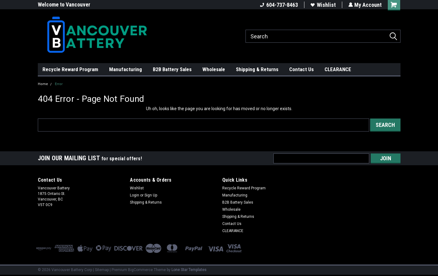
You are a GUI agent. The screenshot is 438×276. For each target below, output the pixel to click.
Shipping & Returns (257, 69)
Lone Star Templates (188, 270)
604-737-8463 (279, 5)
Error (59, 84)
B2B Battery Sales (172, 69)
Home (43, 84)
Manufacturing (125, 69)
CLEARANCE (338, 69)
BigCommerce (140, 270)
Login (134, 195)
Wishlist (322, 5)
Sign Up (150, 195)
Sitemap (102, 270)
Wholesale (213, 69)
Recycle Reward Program (70, 69)
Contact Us (301, 69)
